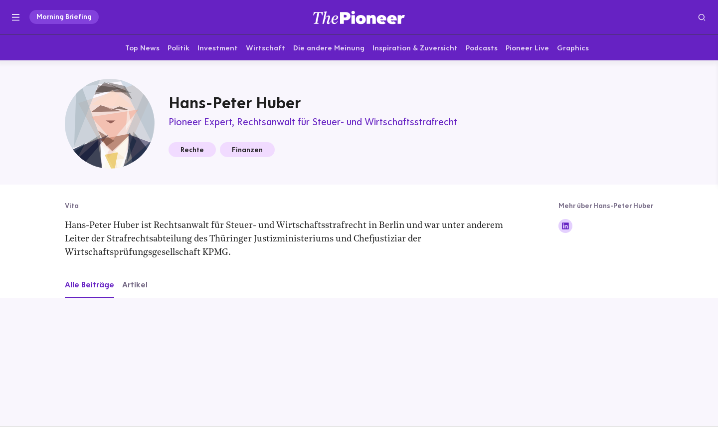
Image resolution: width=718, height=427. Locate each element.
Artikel (135, 285)
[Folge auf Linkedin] (565, 227)
